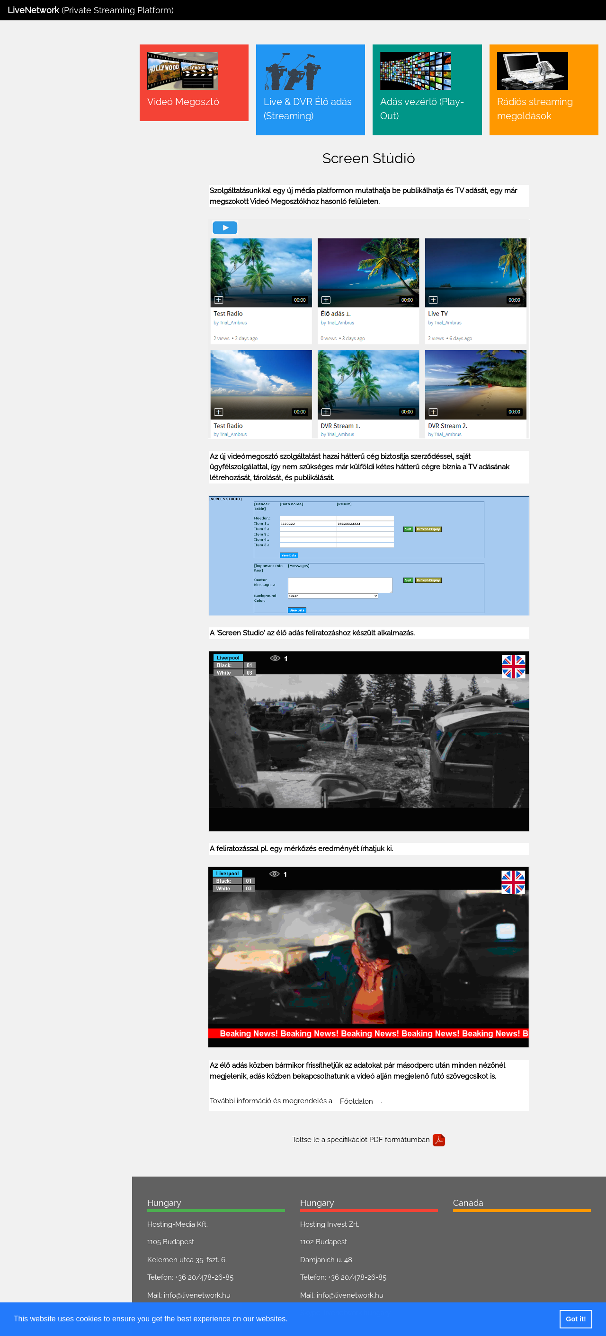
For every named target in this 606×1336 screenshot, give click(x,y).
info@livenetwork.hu (207, 1279)
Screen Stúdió (32, 183)
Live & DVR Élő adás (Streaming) (62, 110)
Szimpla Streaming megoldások (61, 201)
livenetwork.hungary (214, 1297)
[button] (291, 1319)
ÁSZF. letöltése (43, 274)
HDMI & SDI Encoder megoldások (65, 220)
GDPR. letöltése (98, 274)
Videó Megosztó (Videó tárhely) (60, 92)
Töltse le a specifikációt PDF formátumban (374, 1124)
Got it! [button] (576, 1319)
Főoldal (22, 74)
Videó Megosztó (193, 101)
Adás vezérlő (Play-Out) (48, 128)
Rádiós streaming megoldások (59, 147)
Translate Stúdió (36, 165)
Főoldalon (365, 1085)
